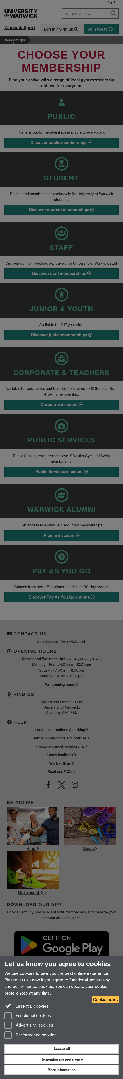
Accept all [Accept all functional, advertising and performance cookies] (61, 1049)
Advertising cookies (28, 1025)
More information (62, 1070)
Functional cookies (27, 1016)
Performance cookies (30, 1035)
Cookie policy (106, 999)
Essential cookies (26, 1006)
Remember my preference (61, 1059)
